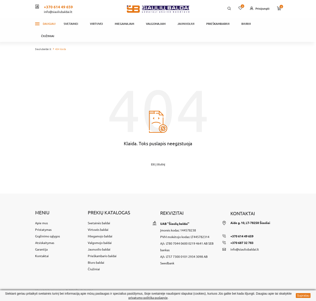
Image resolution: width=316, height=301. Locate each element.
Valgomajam (155, 24)
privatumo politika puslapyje (148, 297)
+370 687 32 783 (241, 243)
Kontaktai (42, 256)
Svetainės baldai (99, 223)
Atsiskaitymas (44, 243)
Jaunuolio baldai (99, 249)
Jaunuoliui (185, 24)
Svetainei (71, 24)
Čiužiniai (47, 36)
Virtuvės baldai (98, 229)
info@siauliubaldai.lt (58, 12)
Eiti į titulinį (158, 164)
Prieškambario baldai (102, 256)
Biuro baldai (96, 262)
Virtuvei (96, 24)
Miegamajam (124, 24)
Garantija (41, 249)
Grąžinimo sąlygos (47, 236)
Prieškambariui (218, 24)
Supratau (303, 295)
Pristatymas (43, 229)
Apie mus (41, 223)
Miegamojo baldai (100, 236)
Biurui (246, 24)
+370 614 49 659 (58, 7)
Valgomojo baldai (100, 243)
